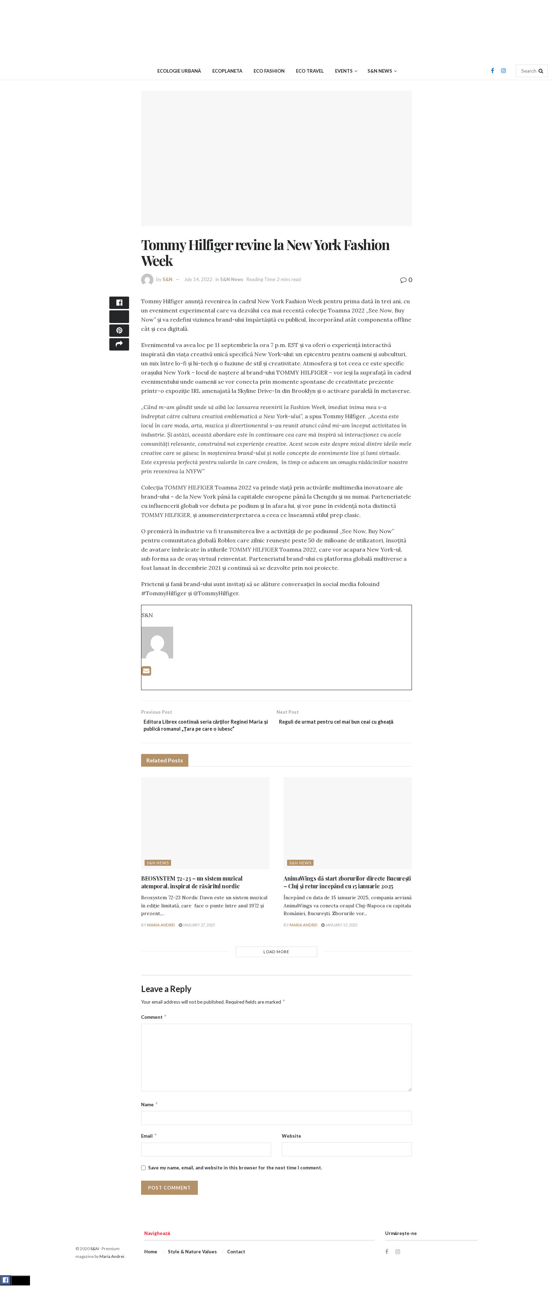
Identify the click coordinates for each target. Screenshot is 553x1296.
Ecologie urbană (179, 71)
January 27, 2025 (197, 935)
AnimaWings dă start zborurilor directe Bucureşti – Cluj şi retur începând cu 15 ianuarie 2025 (347, 892)
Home (150, 1262)
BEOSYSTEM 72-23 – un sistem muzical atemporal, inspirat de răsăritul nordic (192, 892)
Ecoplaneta (227, 71)
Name (149, 1115)
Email (149, 1146)
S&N (167, 279)
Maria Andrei (161, 935)
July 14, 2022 (198, 279)
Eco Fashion (269, 71)
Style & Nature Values (192, 1262)
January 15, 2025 (339, 935)
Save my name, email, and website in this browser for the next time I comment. (235, 1178)
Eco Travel (310, 71)
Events (344, 71)
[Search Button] (541, 71)
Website (291, 1146)
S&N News (379, 71)
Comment (154, 1028)
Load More (276, 962)
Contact (236, 1262)
